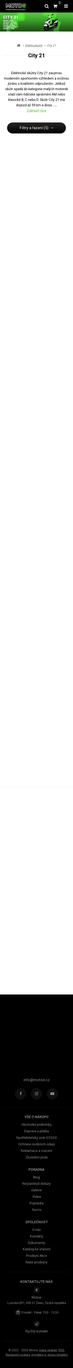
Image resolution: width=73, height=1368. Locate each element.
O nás (36, 1230)
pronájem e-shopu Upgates (49, 1355)
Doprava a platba (36, 1131)
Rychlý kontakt (36, 1331)
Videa (36, 1197)
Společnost (36, 1222)
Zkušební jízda (36, 1157)
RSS (61, 1350)
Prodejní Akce (36, 1256)
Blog (36, 1177)
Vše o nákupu (36, 1117)
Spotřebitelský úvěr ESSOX (36, 1138)
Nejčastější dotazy (36, 1184)
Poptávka (36, 1203)
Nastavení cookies (18, 1355)
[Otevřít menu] (66, 6)
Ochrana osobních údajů (36, 1144)
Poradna (36, 1169)
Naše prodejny (36, 1262)
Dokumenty (36, 1243)
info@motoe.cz (36, 1080)
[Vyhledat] (46, 6)
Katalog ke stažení (36, 1249)
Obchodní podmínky (36, 1125)
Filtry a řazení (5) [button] (36, 128)
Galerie (36, 1190)
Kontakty (36, 1236)
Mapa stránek (48, 1350)
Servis (36, 1210)
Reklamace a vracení (36, 1151)
